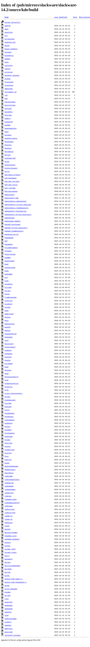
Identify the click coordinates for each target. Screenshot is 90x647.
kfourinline (10, 254)
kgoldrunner (10, 267)
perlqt (8, 572)
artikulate (10, 39)
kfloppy (8, 251)
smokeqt (8, 612)
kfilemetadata (11, 247)
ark (6, 35)
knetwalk (8, 337)
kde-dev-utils (11, 184)
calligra (8, 65)
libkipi (8, 496)
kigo (7, 281)
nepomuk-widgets (12, 539)
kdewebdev (9, 237)
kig (6, 277)
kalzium (8, 115)
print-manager (11, 589)
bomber (8, 59)
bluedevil (9, 55)
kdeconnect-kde (11, 198)
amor (7, 29)
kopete (8, 360)
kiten (7, 294)
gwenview (8, 88)
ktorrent (8, 443)
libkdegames (10, 489)
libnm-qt (8, 519)
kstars (8, 426)
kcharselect (10, 165)
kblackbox (9, 141)
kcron (7, 171)
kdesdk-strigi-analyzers (16, 228)
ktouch (8, 446)
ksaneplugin (10, 400)
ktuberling (10, 449)
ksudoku (8, 430)
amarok (8, 25)
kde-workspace (11, 191)
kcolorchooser (11, 168)
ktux (7, 456)
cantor (8, 69)
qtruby (8, 595)
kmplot (8, 330)
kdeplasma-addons (12, 221)
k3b (6, 98)
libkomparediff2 (12, 502)
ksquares (8, 423)
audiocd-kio (10, 42)
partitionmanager (12, 565)
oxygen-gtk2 (10, 549)
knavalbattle (11, 334)
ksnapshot (9, 416)
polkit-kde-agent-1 (13, 579)
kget (7, 264)
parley (8, 562)
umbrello (8, 628)
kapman (8, 125)
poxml (7, 585)
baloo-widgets (11, 49)
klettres (8, 300)
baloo (7, 45)
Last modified (60, 17)
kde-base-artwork (12, 175)
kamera (8, 118)
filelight (9, 82)
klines (8, 307)
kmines (8, 317)
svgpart (8, 622)
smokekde (8, 609)
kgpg (7, 271)
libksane (8, 506)
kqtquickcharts (11, 377)
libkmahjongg (11, 499)
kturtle (8, 453)
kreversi (8, 387)
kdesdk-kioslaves (12, 224)
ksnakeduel (10, 413)
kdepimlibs (10, 218)
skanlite (8, 602)
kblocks (8, 145)
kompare (8, 350)
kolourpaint (10, 347)
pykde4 (8, 592)
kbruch (8, 155)
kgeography (10, 261)
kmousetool (10, 324)
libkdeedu (9, 486)
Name (7, 17)
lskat (7, 526)
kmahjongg (9, 314)
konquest (8, 353)
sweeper (8, 625)
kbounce (8, 148)
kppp (7, 373)
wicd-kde (8, 632)
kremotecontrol (11, 383)
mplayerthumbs (11, 532)
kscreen (8, 403)
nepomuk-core (11, 536)
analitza (8, 32)
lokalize (8, 522)
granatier (9, 85)
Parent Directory (12, 22)
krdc (7, 380)
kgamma (8, 257)
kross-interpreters (13, 393)
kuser (7, 463)
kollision (9, 343)
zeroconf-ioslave (12, 635)
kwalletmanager (11, 466)
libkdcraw (9, 483)
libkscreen (10, 509)
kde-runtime (10, 188)
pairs (7, 555)
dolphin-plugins (12, 75)
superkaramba (11, 618)
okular (8, 546)
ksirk (7, 410)
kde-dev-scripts (12, 181)
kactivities (10, 105)
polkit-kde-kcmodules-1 (15, 582)
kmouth (8, 327)
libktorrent (10, 512)
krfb (7, 390)
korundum (8, 363)
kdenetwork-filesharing (15, 211)
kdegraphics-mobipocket (15, 201)
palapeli (8, 559)
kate (7, 131)
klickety (8, 304)
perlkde (8, 569)
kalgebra (8, 112)
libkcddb (8, 476)
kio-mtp (8, 287)
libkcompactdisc (12, 479)
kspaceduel (10, 420)
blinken (8, 52)
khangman (8, 274)
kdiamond (8, 244)
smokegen (8, 605)
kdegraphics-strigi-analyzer (18, 204)
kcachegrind (10, 158)
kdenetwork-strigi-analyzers (18, 214)
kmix (7, 320)
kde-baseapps (11, 178)
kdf (6, 241)
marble (8, 529)
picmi (7, 575)
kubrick (8, 459)
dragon (8, 78)
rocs (7, 599)
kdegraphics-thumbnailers (16, 208)
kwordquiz (9, 473)
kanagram (8, 122)
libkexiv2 (9, 493)
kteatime (8, 436)
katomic (8, 135)
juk (6, 95)
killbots (8, 284)
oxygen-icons (11, 552)
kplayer (8, 370)
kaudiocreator (11, 138)
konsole (8, 357)
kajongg (8, 108)
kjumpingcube (11, 297)
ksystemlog (10, 433)
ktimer (8, 440)
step (7, 615)
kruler (8, 396)
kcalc (7, 161)
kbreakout (9, 151)
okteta (8, 542)
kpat (7, 367)
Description (84, 17)
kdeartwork (10, 194)
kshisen (8, 406)
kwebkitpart (10, 469)
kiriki (8, 290)
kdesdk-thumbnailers (14, 231)
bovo (7, 62)
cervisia (8, 72)
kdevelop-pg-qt (11, 234)
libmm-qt (8, 516)
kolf (7, 340)
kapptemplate (11, 128)
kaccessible (10, 102)
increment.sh (11, 92)
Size (75, 17)
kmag (7, 310)
